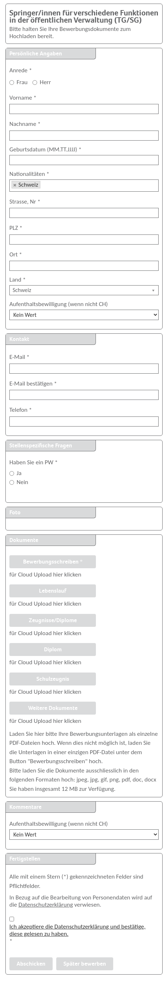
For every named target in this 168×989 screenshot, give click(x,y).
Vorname (22, 97)
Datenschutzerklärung (45, 904)
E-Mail (19, 357)
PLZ (15, 228)
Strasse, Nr (24, 201)
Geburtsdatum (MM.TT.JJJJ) (45, 149)
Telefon (20, 410)
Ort (15, 254)
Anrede (20, 70)
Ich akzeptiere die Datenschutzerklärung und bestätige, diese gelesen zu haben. (77, 930)
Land (17, 279)
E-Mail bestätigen (33, 383)
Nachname (25, 124)
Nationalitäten (29, 174)
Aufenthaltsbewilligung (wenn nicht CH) (58, 304)
